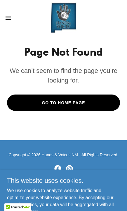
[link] (63, 17)
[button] (11, 18)
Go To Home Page (63, 102)
